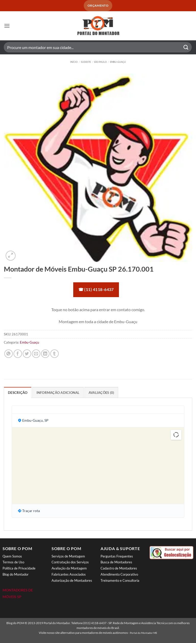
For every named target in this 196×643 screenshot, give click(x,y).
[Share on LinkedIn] (45, 353)
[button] (7, 25)
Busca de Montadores (116, 562)
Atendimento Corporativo (119, 574)
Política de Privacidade (19, 568)
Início (74, 61)
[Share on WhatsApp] (8, 353)
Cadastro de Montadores (119, 568)
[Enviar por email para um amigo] (36, 353)
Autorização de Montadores (72, 580)
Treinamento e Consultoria (120, 580)
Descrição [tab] (17, 393)
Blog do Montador (16, 574)
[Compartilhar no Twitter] (27, 353)
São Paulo (100, 61)
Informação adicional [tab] (58, 393)
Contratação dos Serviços (70, 562)
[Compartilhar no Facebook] (18, 353)
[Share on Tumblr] (54, 353)
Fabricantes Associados (69, 574)
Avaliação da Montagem (69, 568)
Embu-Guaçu (118, 61)
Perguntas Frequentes (117, 556)
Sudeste (86, 61)
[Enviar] (186, 47)
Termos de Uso (13, 562)
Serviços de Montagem (68, 556)
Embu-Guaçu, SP (35, 420)
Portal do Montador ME (143, 632)
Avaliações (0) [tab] (101, 393)
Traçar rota (31, 510)
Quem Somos (12, 556)
